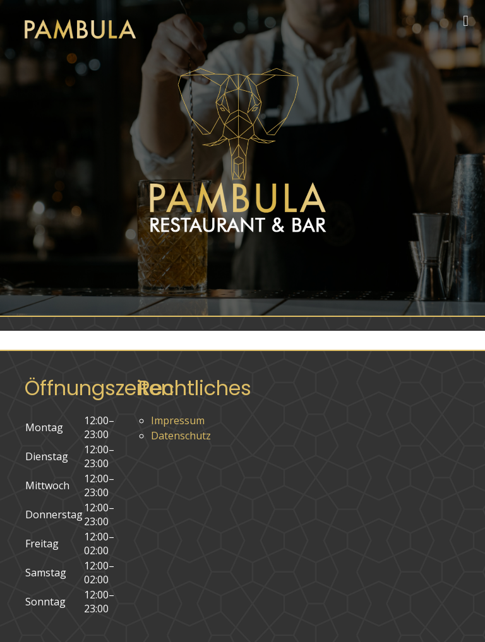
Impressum (178, 420)
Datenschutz (181, 436)
